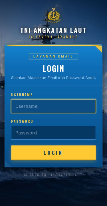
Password (22, 121)
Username (22, 94)
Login (53, 152)
